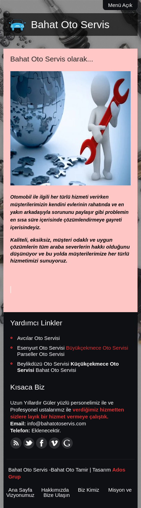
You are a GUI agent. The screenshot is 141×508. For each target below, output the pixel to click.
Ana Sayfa (20, 490)
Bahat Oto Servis (70, 24)
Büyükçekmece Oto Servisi (97, 348)
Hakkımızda (55, 490)
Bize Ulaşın (57, 495)
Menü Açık (120, 5)
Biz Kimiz (88, 490)
